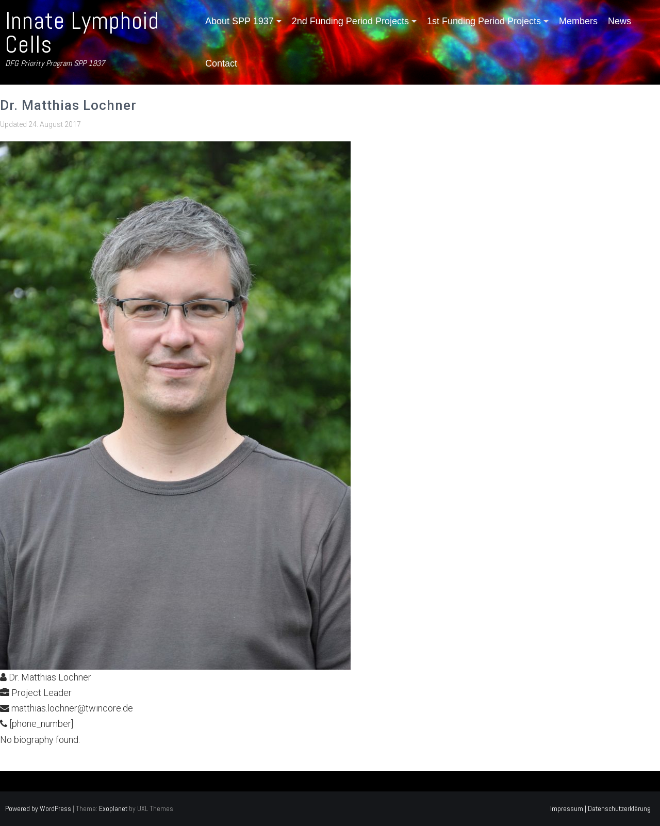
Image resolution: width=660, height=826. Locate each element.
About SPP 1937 (239, 21)
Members (578, 21)
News (619, 21)
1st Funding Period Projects (484, 21)
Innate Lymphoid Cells (82, 33)
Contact (221, 63)
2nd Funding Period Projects (350, 21)
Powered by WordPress (38, 808)
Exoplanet (113, 808)
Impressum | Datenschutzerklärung (600, 808)
